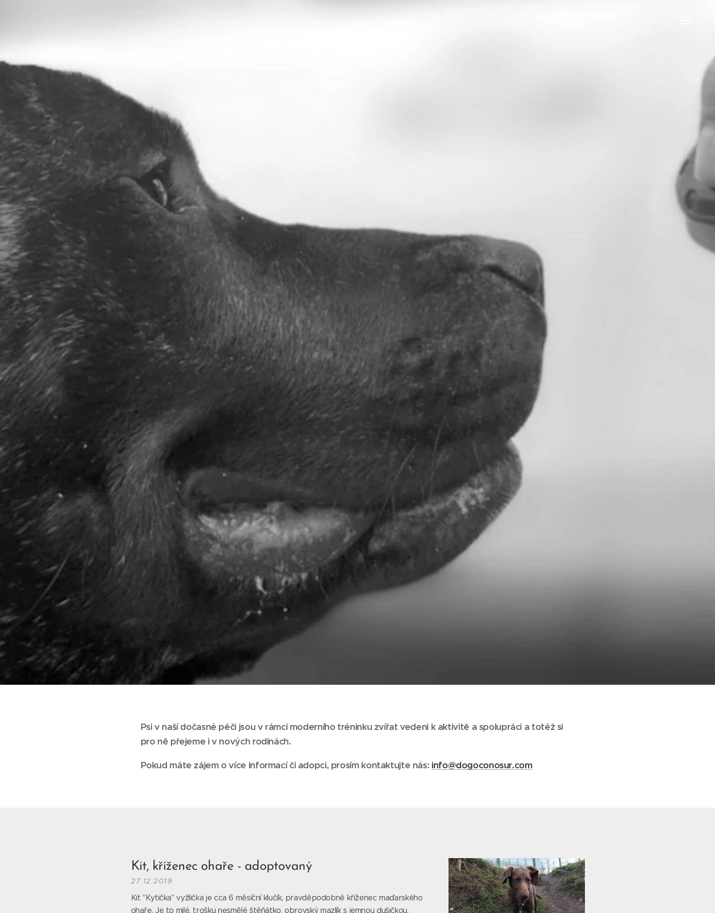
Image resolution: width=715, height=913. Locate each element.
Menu (685, 20)
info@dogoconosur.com (481, 765)
